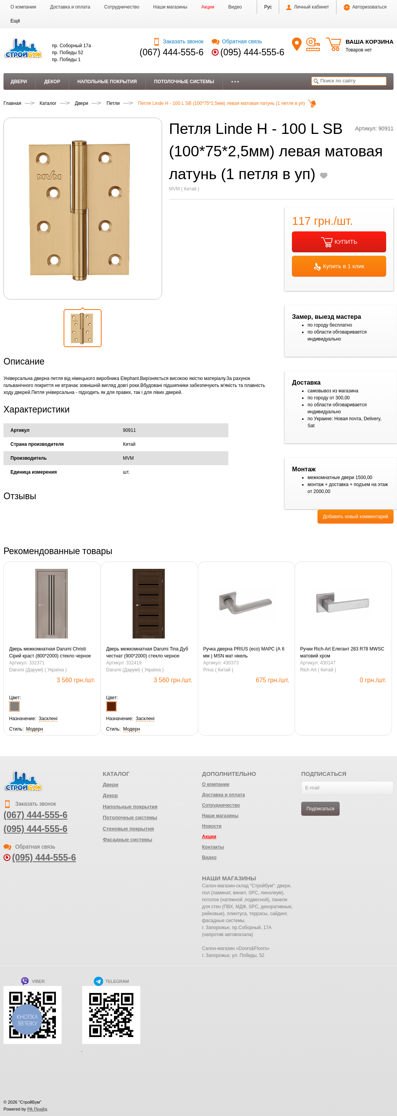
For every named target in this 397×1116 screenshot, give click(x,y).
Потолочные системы (184, 81)
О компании (23, 7)
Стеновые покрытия (128, 829)
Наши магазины (170, 7)
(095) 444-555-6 (252, 52)
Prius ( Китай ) (218, 670)
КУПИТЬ (339, 242)
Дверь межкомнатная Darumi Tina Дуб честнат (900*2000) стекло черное (147, 652)
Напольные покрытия (107, 81)
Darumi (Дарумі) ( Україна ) (38, 670)
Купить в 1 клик (339, 266)
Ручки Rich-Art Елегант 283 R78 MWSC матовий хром (342, 652)
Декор (52, 81)
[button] (15, 21)
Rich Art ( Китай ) (318, 670)
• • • (235, 81)
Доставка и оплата (70, 7)
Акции (207, 7)
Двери (19, 81)
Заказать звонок (178, 41)
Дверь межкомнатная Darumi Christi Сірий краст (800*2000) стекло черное (50, 652)
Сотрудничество (121, 7)
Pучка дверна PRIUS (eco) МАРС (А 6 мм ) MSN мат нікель (244, 652)
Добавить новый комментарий (355, 516)
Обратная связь (237, 41)
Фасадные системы (127, 839)
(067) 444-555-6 (172, 52)
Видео (235, 7)
